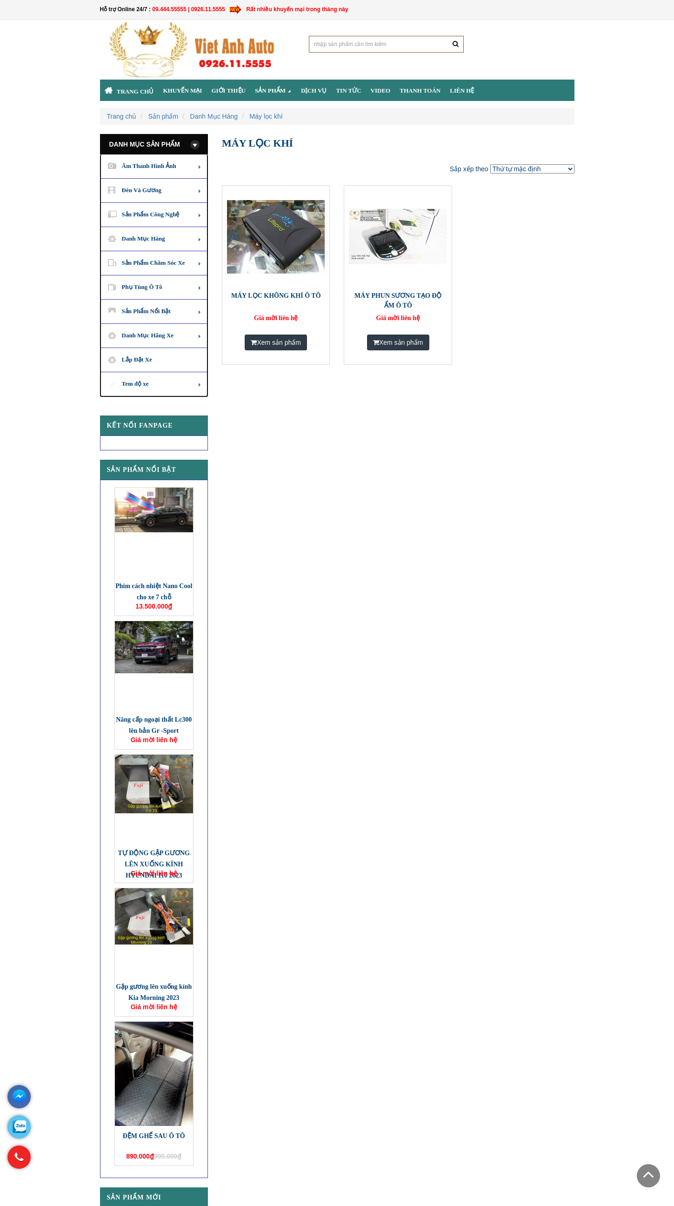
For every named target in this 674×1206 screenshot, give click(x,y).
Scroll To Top (648, 1175)
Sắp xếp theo (469, 169)
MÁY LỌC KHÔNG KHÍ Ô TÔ (276, 295)
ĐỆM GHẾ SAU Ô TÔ (154, 1135)
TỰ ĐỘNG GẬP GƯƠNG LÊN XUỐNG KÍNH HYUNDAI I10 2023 (154, 864)
